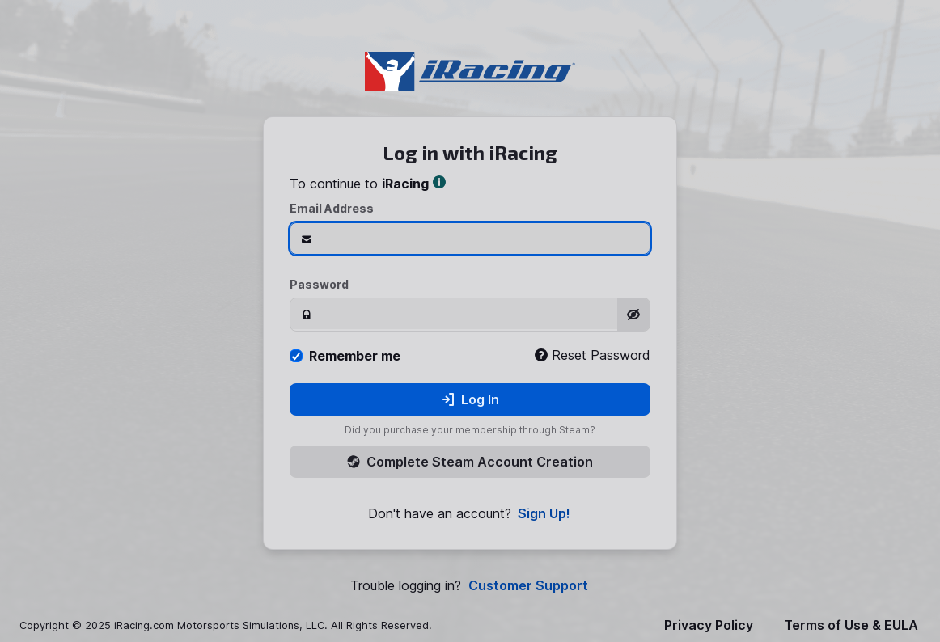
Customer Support (528, 585)
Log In (470, 399)
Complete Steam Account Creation (470, 462)
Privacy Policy (708, 625)
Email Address (332, 208)
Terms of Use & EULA (851, 625)
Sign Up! (544, 514)
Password (319, 284)
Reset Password (592, 355)
